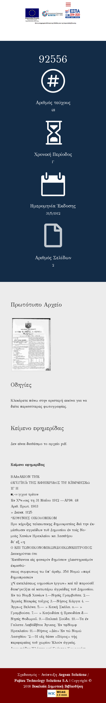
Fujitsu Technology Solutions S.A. (41, 681)
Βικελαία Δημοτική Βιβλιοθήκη (57, 686)
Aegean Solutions (72, 675)
